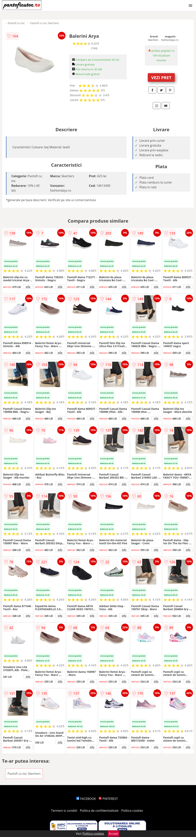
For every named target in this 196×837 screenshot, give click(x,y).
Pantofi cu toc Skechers (44, 23)
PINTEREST (108, 799)
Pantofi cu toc (16, 23)
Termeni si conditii (64, 810)
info (28, 286)
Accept (113, 833)
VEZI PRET (161, 77)
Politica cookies (132, 810)
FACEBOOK (86, 799)
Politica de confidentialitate (99, 810)
